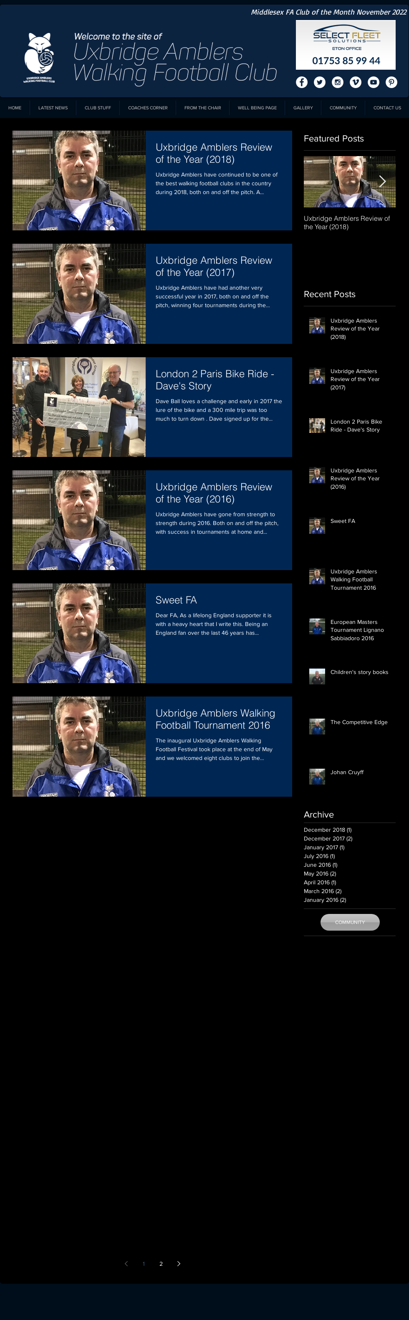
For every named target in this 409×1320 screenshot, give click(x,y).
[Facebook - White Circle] (302, 82)
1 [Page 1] (144, 1263)
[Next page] (178, 1263)
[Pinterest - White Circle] (391, 82)
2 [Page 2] (161, 1263)
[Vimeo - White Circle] (355, 82)
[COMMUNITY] (350, 922)
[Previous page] (126, 1263)
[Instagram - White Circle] (337, 82)
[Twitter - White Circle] (320, 82)
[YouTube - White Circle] (373, 82)
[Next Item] (382, 181)
